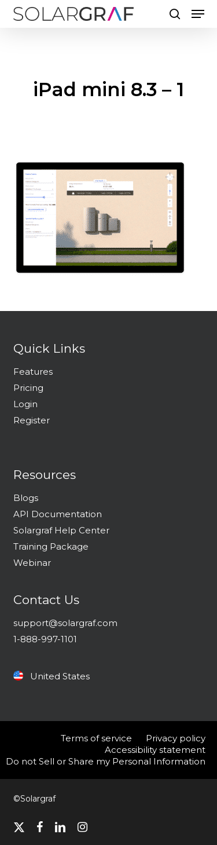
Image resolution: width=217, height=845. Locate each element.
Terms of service (96, 738)
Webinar (32, 562)
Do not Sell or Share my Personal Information (105, 761)
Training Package (51, 546)
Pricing (28, 387)
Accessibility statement (155, 749)
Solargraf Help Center (61, 530)
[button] (198, 14)
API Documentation (57, 514)
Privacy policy (175, 738)
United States (51, 676)
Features (33, 371)
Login (25, 403)
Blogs (25, 497)
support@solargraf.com (65, 622)
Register (31, 420)
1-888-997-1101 (45, 639)
